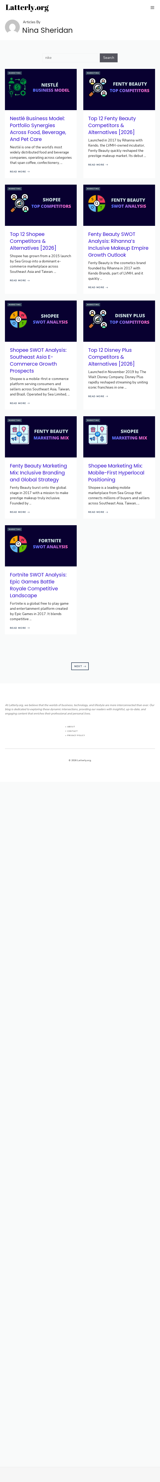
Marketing (15, 73)
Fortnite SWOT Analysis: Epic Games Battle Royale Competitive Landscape (38, 585)
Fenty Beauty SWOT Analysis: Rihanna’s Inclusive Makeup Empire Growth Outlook (118, 244)
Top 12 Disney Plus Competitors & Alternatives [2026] (111, 357)
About (71, 727)
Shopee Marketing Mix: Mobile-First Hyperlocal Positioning (116, 472)
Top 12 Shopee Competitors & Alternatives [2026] (33, 241)
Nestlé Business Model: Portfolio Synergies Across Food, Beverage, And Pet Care (38, 129)
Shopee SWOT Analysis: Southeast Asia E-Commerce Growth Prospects (38, 360)
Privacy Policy (76, 735)
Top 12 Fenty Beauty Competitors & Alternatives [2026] (112, 125)
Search (108, 57)
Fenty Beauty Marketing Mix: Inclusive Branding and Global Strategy (38, 472)
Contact (72, 731)
